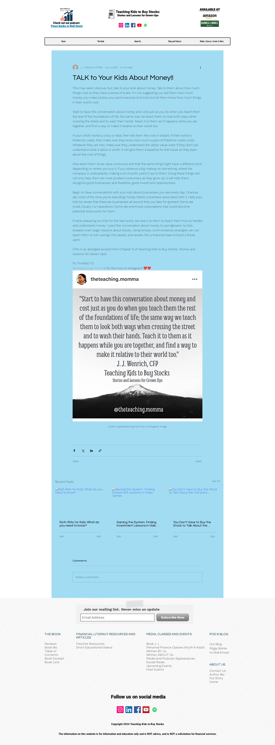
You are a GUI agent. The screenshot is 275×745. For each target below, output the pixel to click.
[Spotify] (145, 25)
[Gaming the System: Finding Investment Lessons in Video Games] (137, 502)
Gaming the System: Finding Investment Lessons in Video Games (137, 524)
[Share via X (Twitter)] (83, 450)
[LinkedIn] (128, 709)
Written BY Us (156, 651)
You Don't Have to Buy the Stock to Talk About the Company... (192, 524)
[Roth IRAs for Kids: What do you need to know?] (80, 502)
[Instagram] (121, 25)
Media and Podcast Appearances (170, 658)
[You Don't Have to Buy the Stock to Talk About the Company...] (194, 502)
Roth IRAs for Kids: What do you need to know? (79, 524)
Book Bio (51, 647)
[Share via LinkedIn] (91, 450)
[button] (100, 41)
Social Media (155, 662)
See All (216, 481)
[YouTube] (139, 25)
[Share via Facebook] (74, 450)
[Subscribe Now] (172, 617)
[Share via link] (100, 450)
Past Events (155, 669)
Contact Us (217, 671)
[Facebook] (133, 25)
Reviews (51, 643)
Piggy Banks (218, 648)
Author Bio (216, 674)
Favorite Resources (90, 643)
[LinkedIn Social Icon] (127, 25)
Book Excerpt (54, 658)
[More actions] (200, 67)
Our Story (216, 678)
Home (213, 682)
